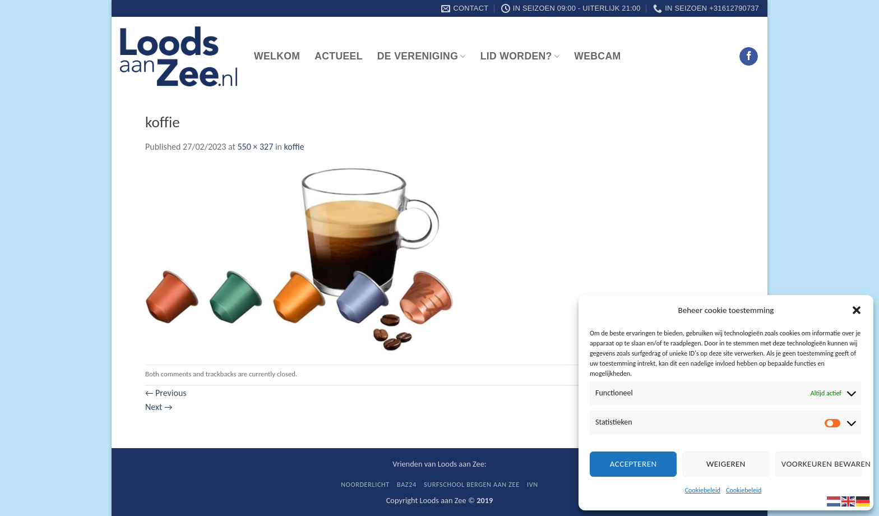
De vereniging (421, 56)
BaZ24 (407, 484)
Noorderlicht (365, 484)
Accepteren (633, 464)
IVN (532, 484)
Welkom (277, 56)
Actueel (338, 56)
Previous (166, 393)
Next (158, 407)
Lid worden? (520, 56)
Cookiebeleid (702, 490)
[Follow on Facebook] (748, 56)
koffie (294, 146)
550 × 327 (255, 146)
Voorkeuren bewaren (821, 464)
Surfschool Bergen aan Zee (472, 484)
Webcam (597, 56)
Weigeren (726, 464)
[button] (856, 310)
